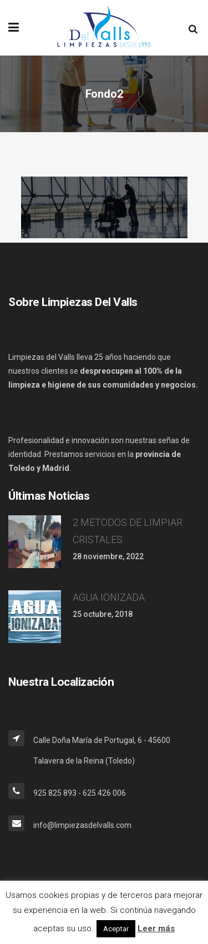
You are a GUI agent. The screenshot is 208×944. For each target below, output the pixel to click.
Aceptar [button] (116, 929)
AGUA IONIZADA (109, 597)
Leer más (156, 928)
